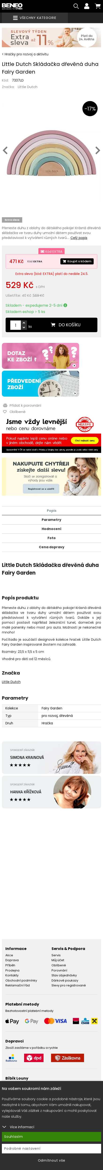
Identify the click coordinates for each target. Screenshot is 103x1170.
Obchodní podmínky (21, 980)
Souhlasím (13, 1136)
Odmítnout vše (51, 1160)
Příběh (10, 965)
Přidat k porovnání (22, 405)
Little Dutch (27, 86)
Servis (56, 955)
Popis (51, 510)
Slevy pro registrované (69, 985)
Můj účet (58, 960)
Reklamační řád (17, 985)
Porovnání (59, 970)
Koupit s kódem (77, 261)
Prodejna (12, 970)
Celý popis (78, 237)
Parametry (51, 519)
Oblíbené (59, 965)
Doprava (12, 960)
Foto (52, 538)
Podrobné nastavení (22, 1148)
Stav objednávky (64, 975)
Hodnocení (51, 528)
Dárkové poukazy (65, 980)
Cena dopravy (51, 547)
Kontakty (11, 975)
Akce (9, 955)
